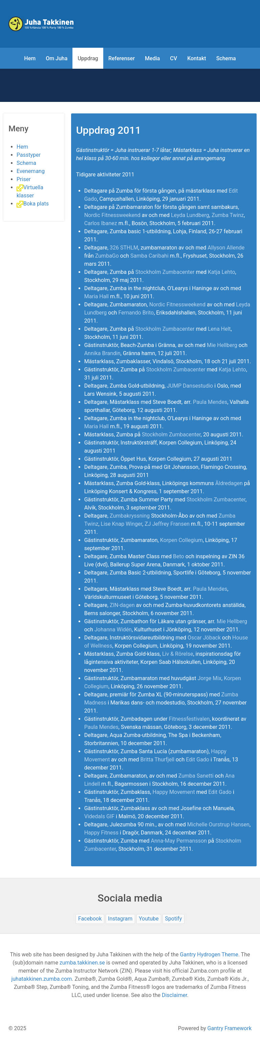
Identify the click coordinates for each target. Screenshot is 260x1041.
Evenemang (31, 171)
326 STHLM (124, 247)
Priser (24, 179)
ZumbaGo (107, 256)
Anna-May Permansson (179, 841)
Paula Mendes (210, 402)
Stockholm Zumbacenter (165, 272)
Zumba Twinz (228, 215)
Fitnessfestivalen (189, 719)
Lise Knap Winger (121, 524)
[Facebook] (89, 919)
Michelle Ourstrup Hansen (218, 824)
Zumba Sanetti (196, 776)
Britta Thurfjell (157, 759)
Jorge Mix (209, 678)
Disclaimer (174, 995)
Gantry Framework (230, 1028)
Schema (26, 163)
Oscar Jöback (204, 637)
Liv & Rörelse (177, 654)
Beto (178, 556)
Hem (22, 147)
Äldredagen (229, 483)
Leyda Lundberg (190, 215)
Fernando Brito (136, 312)
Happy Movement (173, 792)
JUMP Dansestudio (190, 386)
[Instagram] (120, 919)
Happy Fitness (101, 832)
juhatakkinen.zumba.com (41, 979)
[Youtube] (148, 919)
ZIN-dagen (122, 605)
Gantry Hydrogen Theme (209, 954)
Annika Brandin (102, 353)
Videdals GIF (99, 816)
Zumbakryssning (130, 516)
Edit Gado (197, 759)
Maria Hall (96, 296)
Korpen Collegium (181, 540)
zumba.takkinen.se (82, 962)
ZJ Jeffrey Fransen (167, 524)
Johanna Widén (113, 629)
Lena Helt (219, 329)
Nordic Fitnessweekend (112, 215)
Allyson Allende (226, 247)
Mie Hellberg (222, 345)
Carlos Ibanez (100, 223)
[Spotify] (173, 919)
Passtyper (29, 155)
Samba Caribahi (149, 256)
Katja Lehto (221, 272)
